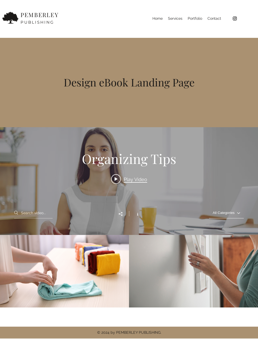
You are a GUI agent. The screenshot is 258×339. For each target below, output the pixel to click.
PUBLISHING (37, 22)
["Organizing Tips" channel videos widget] (129, 217)
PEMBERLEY (40, 15)
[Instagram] (234, 18)
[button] (175, 18)
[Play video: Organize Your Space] (129, 179)
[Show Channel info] (135, 213)
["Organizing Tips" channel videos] (129, 271)
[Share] (123, 214)
